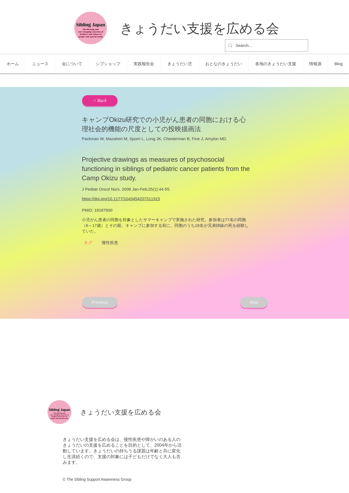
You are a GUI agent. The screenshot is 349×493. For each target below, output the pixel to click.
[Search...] (266, 45)
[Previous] (100, 302)
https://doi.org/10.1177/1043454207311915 (121, 198)
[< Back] (100, 100)
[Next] (253, 302)
